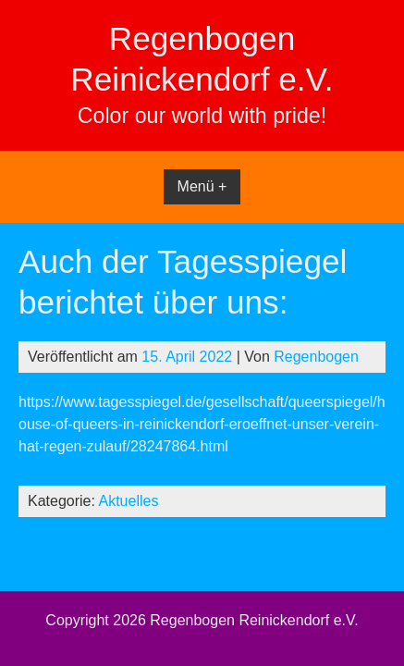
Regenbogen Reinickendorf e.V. (254, 620)
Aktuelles (129, 501)
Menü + (202, 186)
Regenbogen (316, 356)
